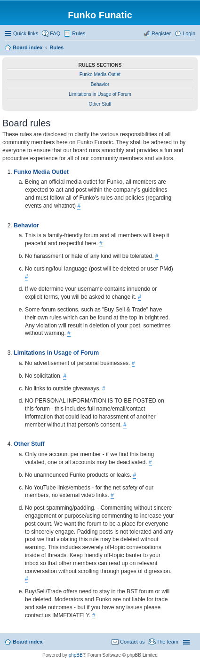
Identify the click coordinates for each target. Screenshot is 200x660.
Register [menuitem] (161, 33)
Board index (28, 641)
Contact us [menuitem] (132, 641)
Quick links (25, 33)
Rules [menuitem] (78, 33)
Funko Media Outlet (100, 74)
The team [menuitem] (167, 641)
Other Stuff (99, 104)
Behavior (100, 84)
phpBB (76, 655)
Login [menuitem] (189, 33)
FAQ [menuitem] (55, 33)
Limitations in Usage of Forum (100, 94)
